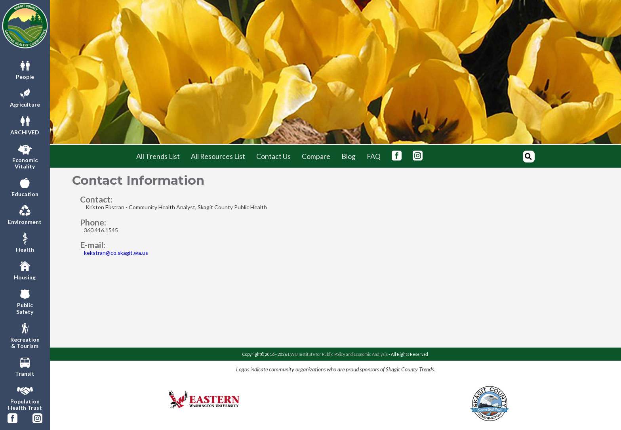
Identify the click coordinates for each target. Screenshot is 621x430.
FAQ (374, 156)
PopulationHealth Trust (25, 396)
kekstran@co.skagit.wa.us (116, 252)
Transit (24, 366)
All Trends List (158, 156)
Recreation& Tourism (25, 335)
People (25, 69)
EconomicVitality (25, 155)
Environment (25, 214)
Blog (348, 156)
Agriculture (25, 97)
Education (24, 186)
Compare (316, 156)
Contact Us (273, 156)
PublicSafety (24, 300)
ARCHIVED (24, 124)
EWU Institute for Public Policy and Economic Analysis (338, 354)
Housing (25, 269)
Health (25, 242)
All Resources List (218, 156)
